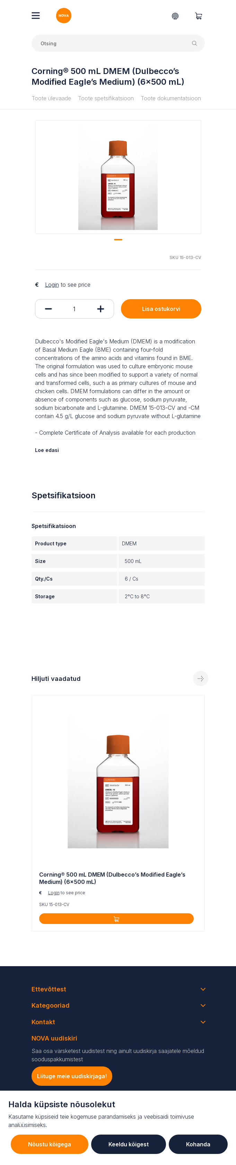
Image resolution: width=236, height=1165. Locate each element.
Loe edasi (47, 450)
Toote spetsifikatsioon (106, 98)
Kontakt (43, 1022)
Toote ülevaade (51, 98)
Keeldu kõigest (128, 1144)
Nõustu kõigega (49, 1144)
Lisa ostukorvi (161, 308)
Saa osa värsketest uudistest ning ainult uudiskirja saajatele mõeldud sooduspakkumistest (118, 1055)
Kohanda (198, 1144)
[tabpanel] (118, 177)
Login (52, 284)
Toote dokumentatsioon (171, 98)
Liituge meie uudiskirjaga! (72, 1076)
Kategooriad (51, 1005)
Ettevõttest (49, 989)
